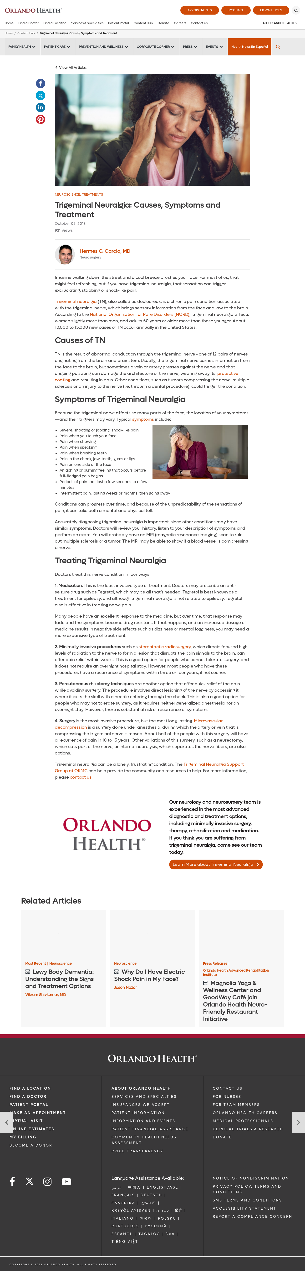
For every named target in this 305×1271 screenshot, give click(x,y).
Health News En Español (249, 47)
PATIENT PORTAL (29, 1104)
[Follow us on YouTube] (67, 1181)
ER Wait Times (271, 10)
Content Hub (143, 23)
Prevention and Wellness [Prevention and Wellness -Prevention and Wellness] (101, 47)
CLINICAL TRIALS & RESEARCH (248, 1129)
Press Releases (216, 964)
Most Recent (36, 964)
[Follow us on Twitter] (29, 1179)
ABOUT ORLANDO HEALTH (141, 1088)
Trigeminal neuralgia (76, 301)
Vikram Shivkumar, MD (45, 994)
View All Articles (72, 67)
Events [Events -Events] (212, 47)
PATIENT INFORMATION (138, 1112)
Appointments (200, 10)
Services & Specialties (87, 23)
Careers (180, 23)
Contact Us (199, 23)
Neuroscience (68, 195)
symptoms (143, 419)
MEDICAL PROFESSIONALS (243, 1121)
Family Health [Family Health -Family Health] (19, 47)
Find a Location (54, 23)
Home (9, 23)
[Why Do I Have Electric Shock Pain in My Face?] (152, 934)
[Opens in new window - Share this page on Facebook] (40, 83)
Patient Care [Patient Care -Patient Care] (55, 47)
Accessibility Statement (244, 1208)
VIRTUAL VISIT (26, 1121)
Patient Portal (118, 23)
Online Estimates (32, 1129)
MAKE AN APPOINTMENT (38, 1112)
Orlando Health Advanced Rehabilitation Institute (236, 973)
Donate (163, 23)
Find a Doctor (28, 23)
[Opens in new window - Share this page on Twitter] (40, 95)
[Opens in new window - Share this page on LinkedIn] (40, 107)
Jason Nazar (125, 987)
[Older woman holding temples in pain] (152, 129)
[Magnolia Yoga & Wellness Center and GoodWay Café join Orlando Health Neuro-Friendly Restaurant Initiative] (241, 934)
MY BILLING (23, 1137)
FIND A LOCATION (30, 1088)
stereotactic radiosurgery (165, 647)
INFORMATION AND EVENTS (143, 1121)
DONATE (222, 1137)
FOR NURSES (227, 1096)
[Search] (296, 10)
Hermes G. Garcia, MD (105, 251)
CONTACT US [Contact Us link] (228, 1088)
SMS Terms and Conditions (247, 1200)
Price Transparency (137, 1151)
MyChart (236, 10)
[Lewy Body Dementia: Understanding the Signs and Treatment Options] (63, 934)
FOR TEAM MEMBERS (236, 1104)
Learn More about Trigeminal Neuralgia (213, 864)
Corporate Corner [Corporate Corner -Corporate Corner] (153, 47)
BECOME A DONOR (31, 1145)
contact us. (81, 777)
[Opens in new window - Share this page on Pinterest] (40, 119)
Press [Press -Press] (188, 47)
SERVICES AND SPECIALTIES (144, 1096)
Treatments (92, 195)
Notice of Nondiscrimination (251, 1178)
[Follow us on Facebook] (13, 1181)
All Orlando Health (278, 23)
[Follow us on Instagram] (47, 1181)
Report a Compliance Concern (252, 1216)
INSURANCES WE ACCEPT (141, 1104)
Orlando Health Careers (245, 1112)
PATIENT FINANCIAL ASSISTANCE (150, 1129)
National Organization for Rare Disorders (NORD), (140, 314)
